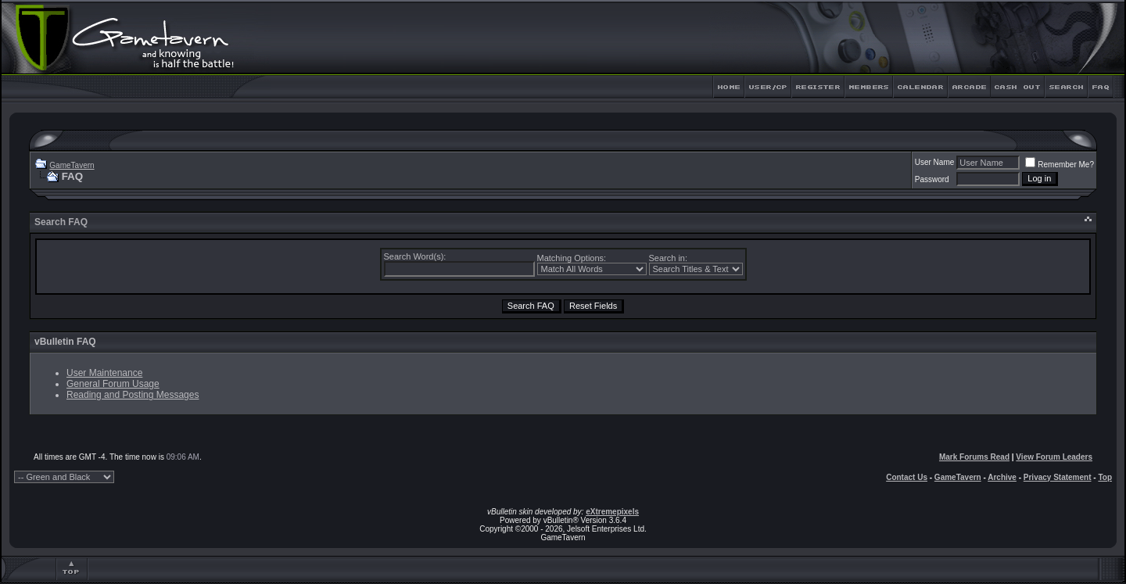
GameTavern (71, 165)
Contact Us (906, 477)
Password (932, 179)
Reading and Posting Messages (132, 394)
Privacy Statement (1058, 477)
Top (1105, 477)
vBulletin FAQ (65, 341)
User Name (935, 162)
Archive (1002, 477)
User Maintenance (104, 372)
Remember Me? (1059, 164)
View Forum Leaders (1054, 457)
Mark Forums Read (974, 457)
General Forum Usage (113, 383)
